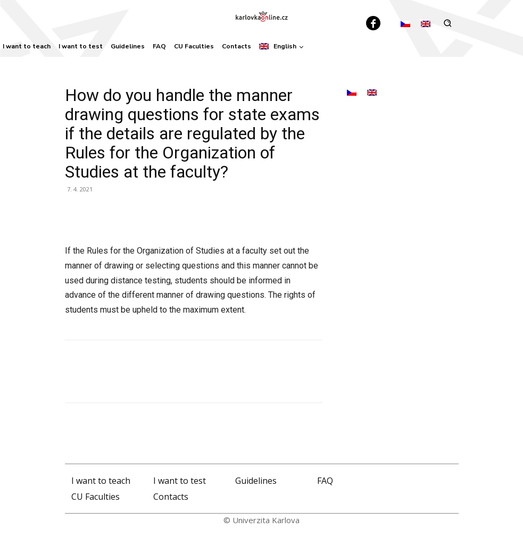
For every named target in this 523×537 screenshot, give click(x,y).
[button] (447, 23)
